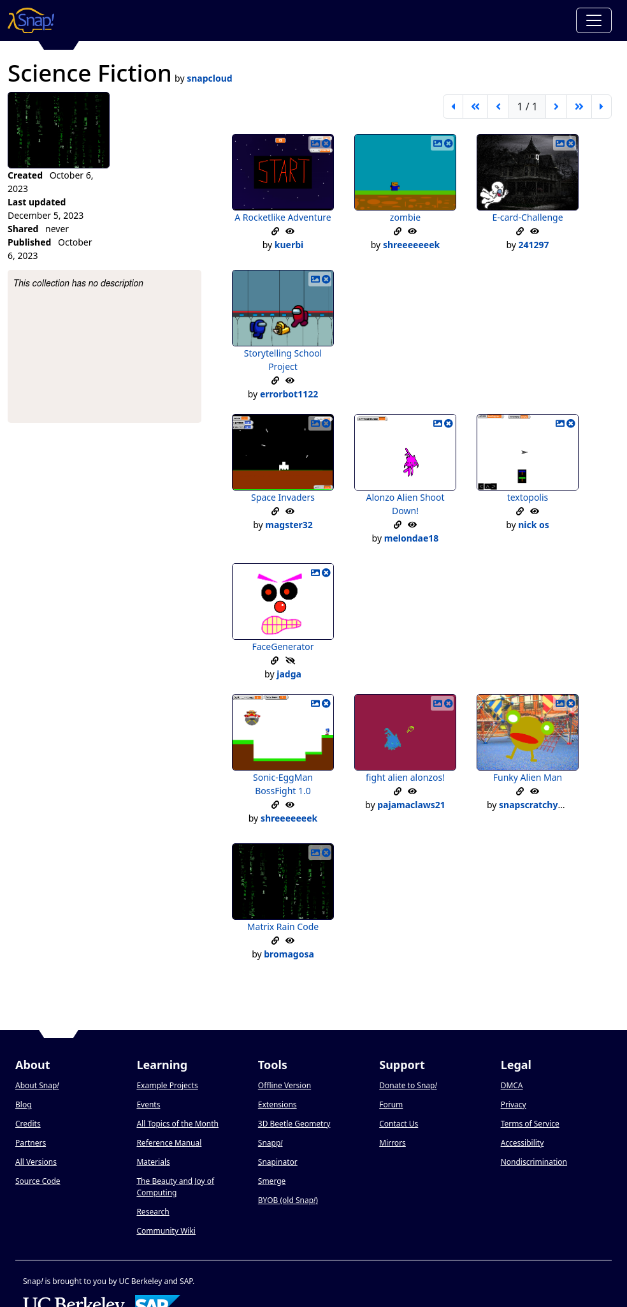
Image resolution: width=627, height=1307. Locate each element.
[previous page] (498, 106)
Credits (28, 1123)
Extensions (277, 1104)
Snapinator (278, 1161)
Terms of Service (530, 1123)
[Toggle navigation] (594, 20)
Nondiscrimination (534, 1161)
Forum (391, 1104)
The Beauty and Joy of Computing (175, 1187)
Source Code (38, 1181)
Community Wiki (166, 1230)
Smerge (272, 1181)
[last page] (601, 106)
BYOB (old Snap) (288, 1200)
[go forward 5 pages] (579, 106)
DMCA (512, 1085)
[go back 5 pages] (475, 106)
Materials (152, 1161)
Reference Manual (168, 1142)
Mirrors (392, 1142)
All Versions (36, 1161)
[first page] (453, 106)
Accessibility (522, 1142)
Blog (23, 1104)
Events (148, 1104)
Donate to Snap (407, 1085)
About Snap (37, 1085)
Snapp (270, 1142)
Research (152, 1211)
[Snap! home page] (31, 20)
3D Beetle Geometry (294, 1123)
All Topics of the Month (177, 1123)
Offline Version (284, 1085)
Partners (30, 1142)
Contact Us (398, 1123)
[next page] (556, 106)
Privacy (513, 1104)
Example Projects (167, 1085)
